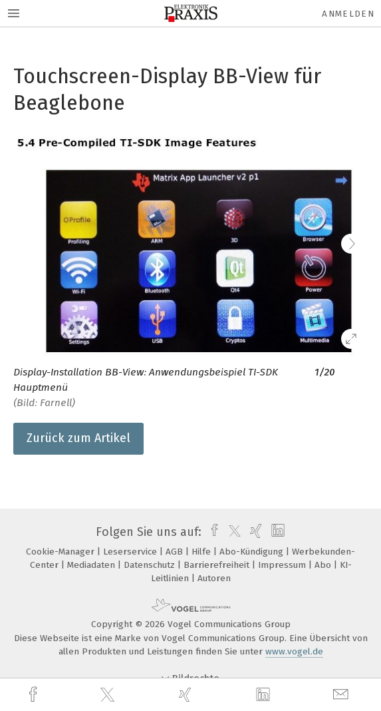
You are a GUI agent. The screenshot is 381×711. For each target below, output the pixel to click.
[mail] (342, 694)
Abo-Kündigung (252, 551)
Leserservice (131, 551)
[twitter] (109, 695)
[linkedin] (265, 695)
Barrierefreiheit (218, 565)
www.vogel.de (294, 651)
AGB (176, 551)
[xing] (187, 694)
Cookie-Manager (61, 551)
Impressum (283, 565)
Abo (324, 565)
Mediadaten (92, 565)
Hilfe (202, 551)
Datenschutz (151, 565)
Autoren (214, 578)
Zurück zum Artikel (78, 438)
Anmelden (348, 13)
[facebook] (34, 694)
